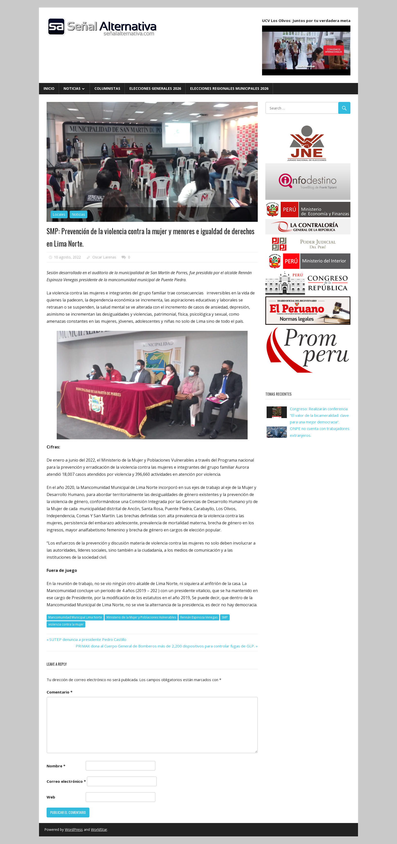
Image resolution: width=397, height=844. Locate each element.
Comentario (59, 692)
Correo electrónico (66, 781)
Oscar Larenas (104, 257)
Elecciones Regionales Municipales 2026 (229, 88)
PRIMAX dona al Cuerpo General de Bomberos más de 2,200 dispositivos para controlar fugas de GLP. (165, 645)
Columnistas (107, 88)
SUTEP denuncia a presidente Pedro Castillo (87, 639)
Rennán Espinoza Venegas (198, 617)
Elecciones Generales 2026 (155, 88)
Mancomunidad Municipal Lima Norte (75, 617)
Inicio (49, 88)
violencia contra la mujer (66, 624)
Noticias (72, 88)
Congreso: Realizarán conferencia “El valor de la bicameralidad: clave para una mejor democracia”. (319, 415)
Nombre (56, 765)
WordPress (74, 829)
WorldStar (99, 829)
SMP (225, 617)
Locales (59, 214)
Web (51, 796)
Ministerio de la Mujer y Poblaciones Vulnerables (141, 617)
